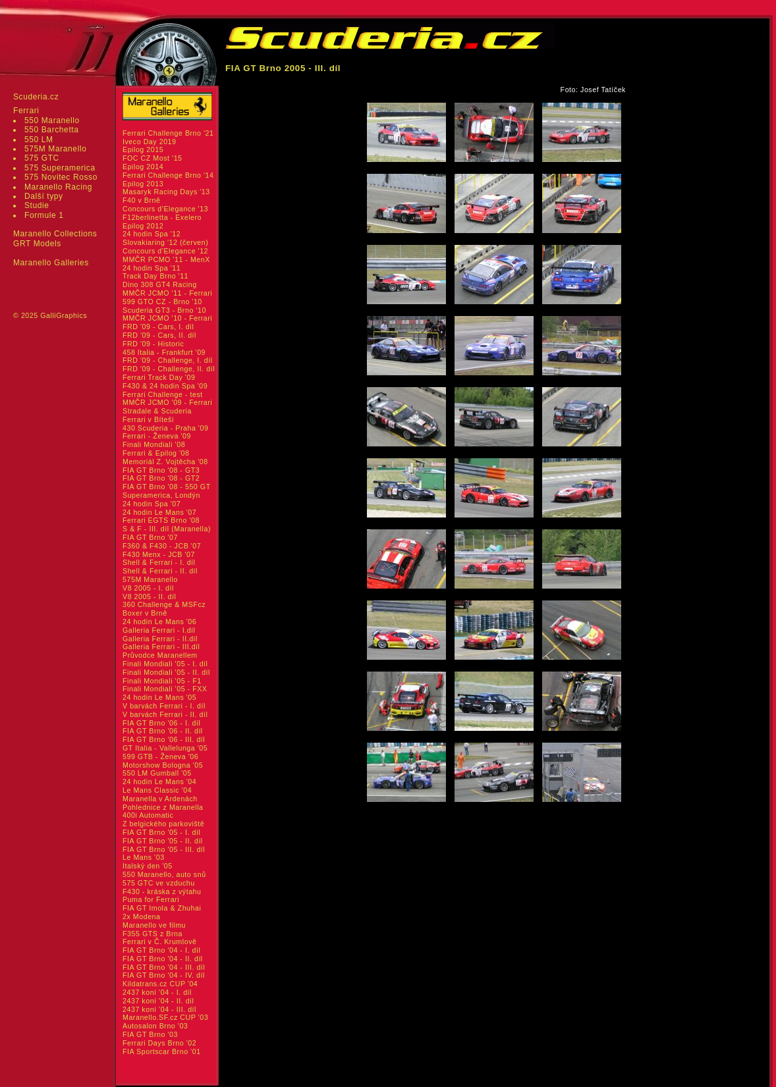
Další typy (43, 196)
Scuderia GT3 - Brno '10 (164, 310)
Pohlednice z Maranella (163, 807)
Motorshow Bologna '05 (163, 765)
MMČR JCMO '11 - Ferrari (167, 293)
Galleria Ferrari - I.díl (159, 630)
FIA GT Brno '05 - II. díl (163, 841)
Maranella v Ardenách (160, 799)
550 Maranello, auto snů (164, 874)
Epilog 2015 (143, 149)
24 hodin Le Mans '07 (159, 512)
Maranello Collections (55, 233)
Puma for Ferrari (151, 899)
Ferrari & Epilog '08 (156, 453)
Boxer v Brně (145, 613)
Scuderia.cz (36, 96)
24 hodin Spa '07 (151, 504)
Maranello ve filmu (154, 925)
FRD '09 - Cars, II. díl (159, 335)
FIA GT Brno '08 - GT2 (161, 478)
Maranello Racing (58, 187)
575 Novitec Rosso (60, 177)
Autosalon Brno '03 (155, 1026)
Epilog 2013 (143, 184)
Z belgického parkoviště (163, 824)
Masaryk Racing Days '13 (166, 192)
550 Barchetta (51, 129)
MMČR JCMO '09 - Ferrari (167, 402)
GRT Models (37, 243)
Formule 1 (43, 215)
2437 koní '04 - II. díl (158, 1001)
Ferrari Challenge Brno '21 (168, 133)
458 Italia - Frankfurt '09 (164, 352)
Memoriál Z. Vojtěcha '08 (165, 461)
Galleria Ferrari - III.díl (161, 646)
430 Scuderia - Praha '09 (165, 428)
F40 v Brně (141, 200)
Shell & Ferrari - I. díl (159, 562)
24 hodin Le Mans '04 (159, 781)
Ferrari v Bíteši (148, 419)
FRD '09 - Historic (153, 344)
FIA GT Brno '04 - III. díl (164, 967)
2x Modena (142, 916)
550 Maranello (52, 120)
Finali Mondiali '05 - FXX (165, 689)
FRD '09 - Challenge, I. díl (168, 360)
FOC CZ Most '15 (152, 158)
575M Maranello (55, 148)
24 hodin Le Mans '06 (159, 621)
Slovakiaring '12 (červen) (165, 242)
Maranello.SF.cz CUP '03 (165, 1017)
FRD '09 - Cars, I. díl (158, 327)
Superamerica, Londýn (161, 495)
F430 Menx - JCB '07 (159, 554)
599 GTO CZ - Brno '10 (162, 301)
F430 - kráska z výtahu (162, 891)
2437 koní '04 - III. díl (159, 1009)
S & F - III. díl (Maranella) (167, 529)
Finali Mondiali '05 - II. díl (166, 672)
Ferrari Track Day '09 (159, 377)
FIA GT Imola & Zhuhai (162, 908)
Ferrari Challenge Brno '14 (168, 175)
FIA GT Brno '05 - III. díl (164, 849)
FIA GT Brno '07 (150, 537)
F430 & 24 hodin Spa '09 (165, 386)
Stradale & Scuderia (157, 411)
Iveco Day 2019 (150, 142)
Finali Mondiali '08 (154, 444)
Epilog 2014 (143, 167)
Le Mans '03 (144, 857)
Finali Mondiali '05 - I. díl (165, 664)
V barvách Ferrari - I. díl (164, 706)
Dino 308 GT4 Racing (160, 284)
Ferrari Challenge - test (163, 394)
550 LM (38, 139)
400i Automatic (148, 815)
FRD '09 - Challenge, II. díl (169, 369)
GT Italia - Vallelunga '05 (165, 748)
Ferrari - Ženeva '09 (157, 436)
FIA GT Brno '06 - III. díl (164, 739)
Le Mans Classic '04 (157, 790)
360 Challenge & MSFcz (164, 604)
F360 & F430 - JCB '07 (162, 546)
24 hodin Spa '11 (151, 268)
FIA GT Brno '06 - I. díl (161, 723)
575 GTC (41, 158)
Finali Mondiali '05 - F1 (162, 681)
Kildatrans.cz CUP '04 (160, 984)
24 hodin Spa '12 (151, 234)
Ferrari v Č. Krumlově (159, 941)
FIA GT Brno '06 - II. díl (163, 731)
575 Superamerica (60, 167)
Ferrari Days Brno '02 (159, 1043)
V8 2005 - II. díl (149, 596)
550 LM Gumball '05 (157, 773)
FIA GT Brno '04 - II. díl (163, 959)
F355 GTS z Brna (152, 934)
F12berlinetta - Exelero (162, 217)
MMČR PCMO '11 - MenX (166, 259)
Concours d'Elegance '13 (165, 209)
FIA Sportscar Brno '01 (162, 1051)
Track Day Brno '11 (155, 276)
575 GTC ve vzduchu (159, 883)
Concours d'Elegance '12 (165, 251)
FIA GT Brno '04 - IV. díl (164, 975)
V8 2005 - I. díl (148, 588)
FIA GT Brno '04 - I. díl (161, 950)
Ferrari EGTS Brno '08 (161, 520)
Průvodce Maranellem (160, 655)
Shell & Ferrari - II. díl (160, 571)
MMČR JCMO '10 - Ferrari (167, 318)
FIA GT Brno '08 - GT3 (161, 470)
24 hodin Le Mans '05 (159, 697)
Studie (36, 205)
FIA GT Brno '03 (150, 1034)
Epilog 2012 (143, 226)
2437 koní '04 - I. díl (157, 992)
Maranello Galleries (51, 262)
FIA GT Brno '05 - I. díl (161, 832)
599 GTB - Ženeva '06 (160, 756)
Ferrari (26, 110)
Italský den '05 (148, 866)
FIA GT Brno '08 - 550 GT (167, 486)
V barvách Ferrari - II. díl (165, 714)
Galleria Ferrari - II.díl (160, 639)
